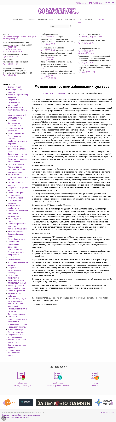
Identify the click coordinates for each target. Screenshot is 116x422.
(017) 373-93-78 (48, 44)
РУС (106, 2)
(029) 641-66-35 (10, 57)
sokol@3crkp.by (86, 53)
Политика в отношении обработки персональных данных (21, 415)
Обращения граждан (45, 19)
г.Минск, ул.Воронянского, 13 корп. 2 (19, 36)
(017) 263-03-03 (86, 63)
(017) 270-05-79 (10, 47)
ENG (112, 2)
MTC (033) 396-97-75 (12, 52)
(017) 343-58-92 (86, 51)
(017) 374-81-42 (48, 36)
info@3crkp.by (10, 39)
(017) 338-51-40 (48, 50)
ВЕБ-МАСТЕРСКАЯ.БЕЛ (107, 413)
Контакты (88, 19)
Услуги (59, 19)
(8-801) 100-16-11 (87, 72)
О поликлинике (18, 19)
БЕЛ (109, 2)
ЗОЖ (79, 19)
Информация (70, 19)
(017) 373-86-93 (10, 75)
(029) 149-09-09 (48, 78)
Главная (45, 93)
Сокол (101, 19)
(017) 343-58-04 (86, 43)
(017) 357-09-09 (48, 76)
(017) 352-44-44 (48, 60)
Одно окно (31, 19)
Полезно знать (60, 93)
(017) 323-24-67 (10, 64)
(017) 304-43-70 (48, 57)
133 (43, 69)
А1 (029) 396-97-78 (12, 49)
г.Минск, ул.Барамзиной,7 (90, 36)
